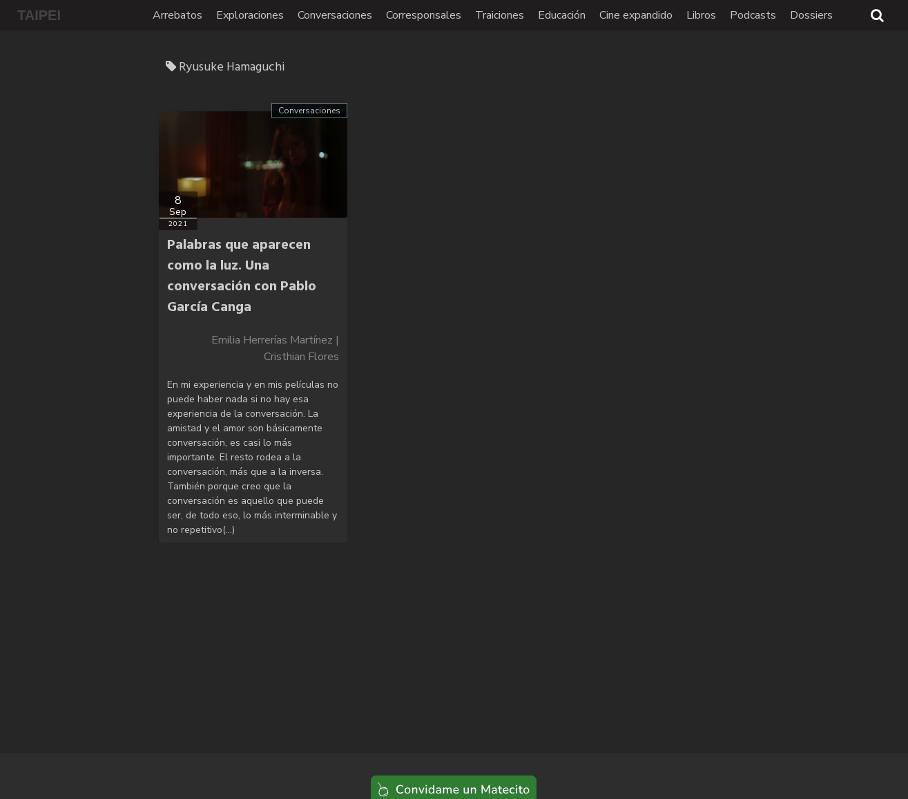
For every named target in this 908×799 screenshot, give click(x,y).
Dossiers (811, 15)
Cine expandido (636, 15)
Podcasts (753, 15)
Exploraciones (250, 15)
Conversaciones (335, 15)
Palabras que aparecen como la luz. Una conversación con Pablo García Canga (241, 276)
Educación (562, 15)
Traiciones (499, 15)
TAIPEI (39, 15)
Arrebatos (177, 15)
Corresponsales (423, 15)
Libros (701, 15)
